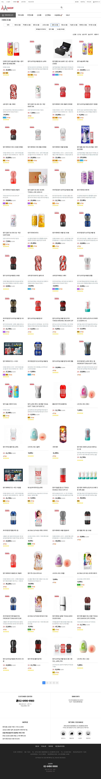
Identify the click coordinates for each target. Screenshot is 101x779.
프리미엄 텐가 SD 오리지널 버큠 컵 (38, 361)
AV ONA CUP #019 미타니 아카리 (37, 530)
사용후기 (96, 34)
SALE (68, 15)
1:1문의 (8, 2)
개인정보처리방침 (60, 746)
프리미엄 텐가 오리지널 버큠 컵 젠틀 (62, 190)
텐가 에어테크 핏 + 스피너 (10, 361)
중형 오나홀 (36, 25)
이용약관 (50, 746)
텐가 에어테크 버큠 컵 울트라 (60, 530)
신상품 (39, 15)
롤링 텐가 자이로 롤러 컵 (59, 404)
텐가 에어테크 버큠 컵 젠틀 (60, 147)
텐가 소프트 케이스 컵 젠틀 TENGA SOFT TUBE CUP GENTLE (38, 405)
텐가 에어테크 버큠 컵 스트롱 (60, 233)
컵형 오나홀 (55, 25)
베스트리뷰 (31, 2)
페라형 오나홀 (83, 25)
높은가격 (90, 34)
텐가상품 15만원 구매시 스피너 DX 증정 (13, 727)
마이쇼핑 (89, 2)
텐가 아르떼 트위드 (33, 233)
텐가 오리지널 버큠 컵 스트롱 (11, 275)
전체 (8, 25)
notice (25, 722)
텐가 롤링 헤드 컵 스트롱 (84, 530)
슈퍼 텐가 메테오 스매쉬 (59, 275)
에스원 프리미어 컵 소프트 (35, 487)
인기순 (79, 34)
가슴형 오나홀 (73, 25)
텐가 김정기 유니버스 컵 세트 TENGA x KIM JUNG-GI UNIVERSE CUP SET (36, 192)
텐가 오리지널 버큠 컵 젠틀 (84, 275)
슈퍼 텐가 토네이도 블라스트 (36, 275)
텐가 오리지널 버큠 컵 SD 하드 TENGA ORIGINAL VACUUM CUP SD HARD (62, 320)
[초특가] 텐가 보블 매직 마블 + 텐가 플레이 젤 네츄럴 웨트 (13, 62)
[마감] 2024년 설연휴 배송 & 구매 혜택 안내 (14, 736)
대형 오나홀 (17, 25)
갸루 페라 (55, 447)
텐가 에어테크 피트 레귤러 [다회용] (62, 104)
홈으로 (37, 746)
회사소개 (43, 746)
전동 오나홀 (64, 25)
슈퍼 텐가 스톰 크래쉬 (9, 104)
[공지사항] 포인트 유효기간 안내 (11, 739)
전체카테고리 (7, 15)
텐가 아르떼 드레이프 (83, 190)
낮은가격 (84, 34)
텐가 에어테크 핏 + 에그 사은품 (12, 487)
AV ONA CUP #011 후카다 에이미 (87, 573)
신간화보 (48, 15)
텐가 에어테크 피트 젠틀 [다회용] (37, 147)
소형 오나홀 (46, 25)
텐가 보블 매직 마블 (82, 61)
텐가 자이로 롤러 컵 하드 (35, 659)
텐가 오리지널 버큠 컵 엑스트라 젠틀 (62, 361)
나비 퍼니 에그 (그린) (83, 659)
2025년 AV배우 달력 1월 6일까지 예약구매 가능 (15, 730)
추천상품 (30, 15)
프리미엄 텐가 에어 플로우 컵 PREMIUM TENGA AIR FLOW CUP (12, 618)
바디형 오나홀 (92, 25)
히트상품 (21, 15)
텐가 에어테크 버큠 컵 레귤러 (11, 190)
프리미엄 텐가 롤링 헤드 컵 (10, 530)
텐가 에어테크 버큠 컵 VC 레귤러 (12, 573)
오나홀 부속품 (60, 29)
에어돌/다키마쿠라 (41, 29)
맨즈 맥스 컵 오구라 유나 (35, 573)
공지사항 (23, 2)
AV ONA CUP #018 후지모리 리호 (37, 616)
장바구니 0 (96, 2)
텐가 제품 (51, 29)
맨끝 (57, 682)
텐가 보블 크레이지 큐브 (10, 404)
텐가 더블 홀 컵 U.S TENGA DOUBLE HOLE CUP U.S (60, 488)
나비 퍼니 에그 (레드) (83, 404)
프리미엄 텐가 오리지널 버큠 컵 (86, 233)
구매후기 (15, 2)
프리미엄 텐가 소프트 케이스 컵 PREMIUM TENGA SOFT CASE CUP (86, 363)
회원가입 (82, 2)
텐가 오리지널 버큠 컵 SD (35, 318)
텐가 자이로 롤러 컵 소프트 (10, 447)
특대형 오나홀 (26, 25)
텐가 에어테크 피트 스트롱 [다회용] (13, 147)
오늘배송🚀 (58, 15)
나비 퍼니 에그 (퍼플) (58, 573)
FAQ (2, 2)
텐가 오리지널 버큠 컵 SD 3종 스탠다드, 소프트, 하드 (62, 660)
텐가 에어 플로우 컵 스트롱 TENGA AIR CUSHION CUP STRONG (87, 617)
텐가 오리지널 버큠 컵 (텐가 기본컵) (87, 104)
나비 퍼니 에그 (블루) (34, 447)
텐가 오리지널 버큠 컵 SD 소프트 (37, 61)
